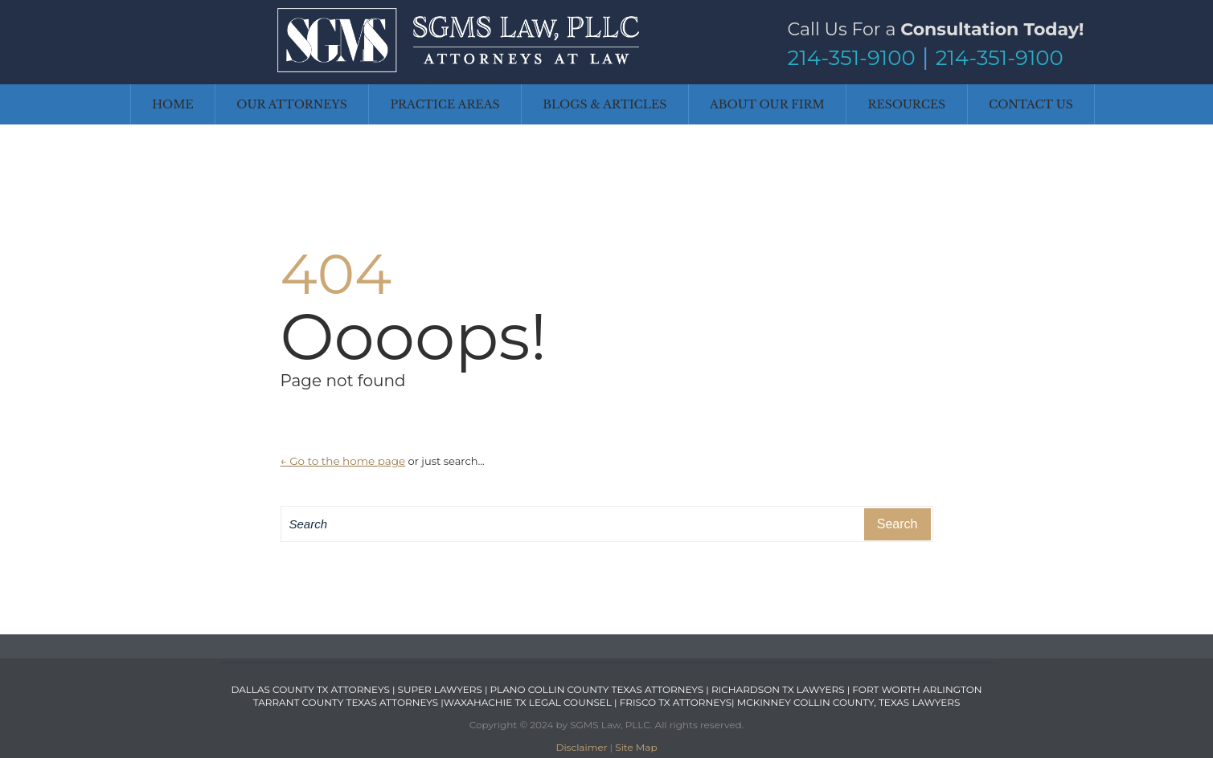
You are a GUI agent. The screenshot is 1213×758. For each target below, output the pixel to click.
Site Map (636, 747)
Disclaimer (581, 747)
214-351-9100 (852, 58)
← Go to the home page (343, 460)
